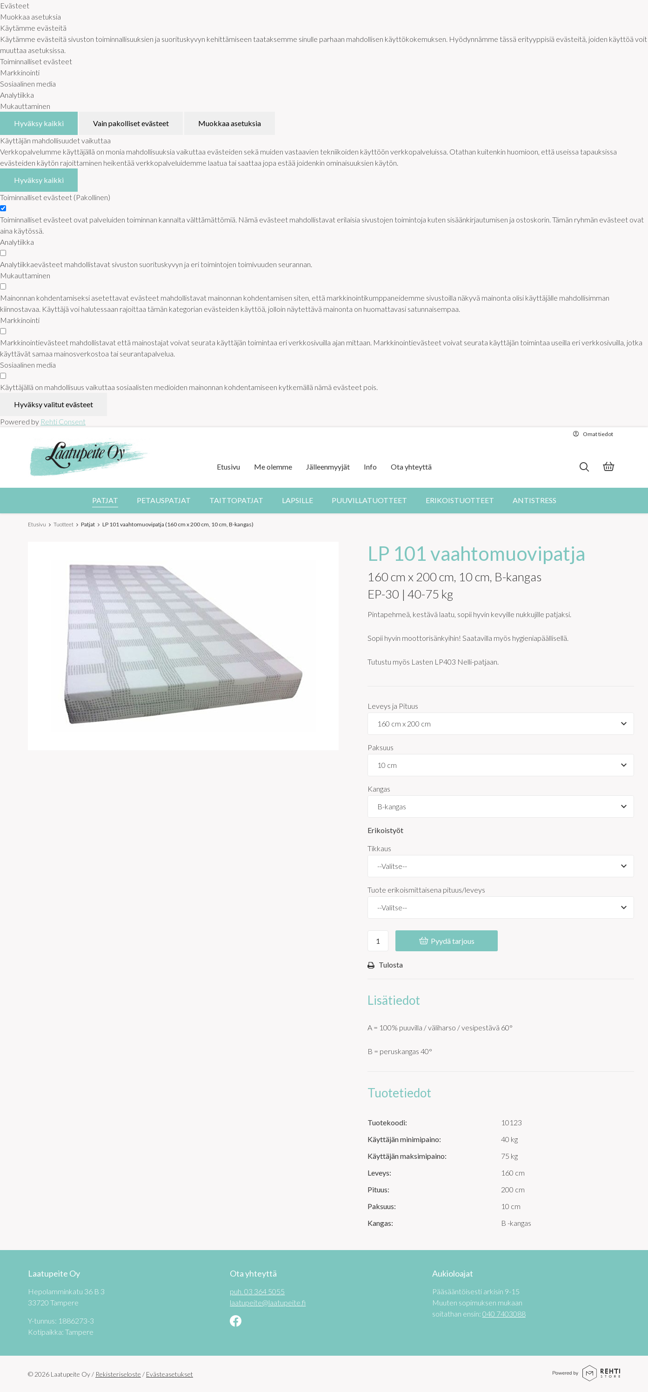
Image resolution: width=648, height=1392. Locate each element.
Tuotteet (63, 524)
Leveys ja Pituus (392, 705)
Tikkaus (379, 848)
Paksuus (380, 747)
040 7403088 (504, 1313)
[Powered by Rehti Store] (586, 1378)
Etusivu (37, 524)
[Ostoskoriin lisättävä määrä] (377, 940)
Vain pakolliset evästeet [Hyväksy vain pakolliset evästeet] (131, 123)
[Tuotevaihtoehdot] (501, 723)
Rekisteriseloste (118, 1374)
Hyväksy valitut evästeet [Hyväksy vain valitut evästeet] (53, 404)
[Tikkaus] (501, 866)
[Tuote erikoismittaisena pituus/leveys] (501, 907)
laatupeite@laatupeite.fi (268, 1302)
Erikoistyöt (385, 830)
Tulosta (385, 965)
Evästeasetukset (169, 1374)
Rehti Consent (63, 421)
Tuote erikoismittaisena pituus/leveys (426, 889)
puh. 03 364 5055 (257, 1290)
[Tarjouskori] (608, 467)
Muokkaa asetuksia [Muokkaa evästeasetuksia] (229, 123)
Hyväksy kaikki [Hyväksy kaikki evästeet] (39, 123)
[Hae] (584, 467)
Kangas (378, 788)
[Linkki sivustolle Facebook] (235, 1321)
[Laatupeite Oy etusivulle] (89, 457)
